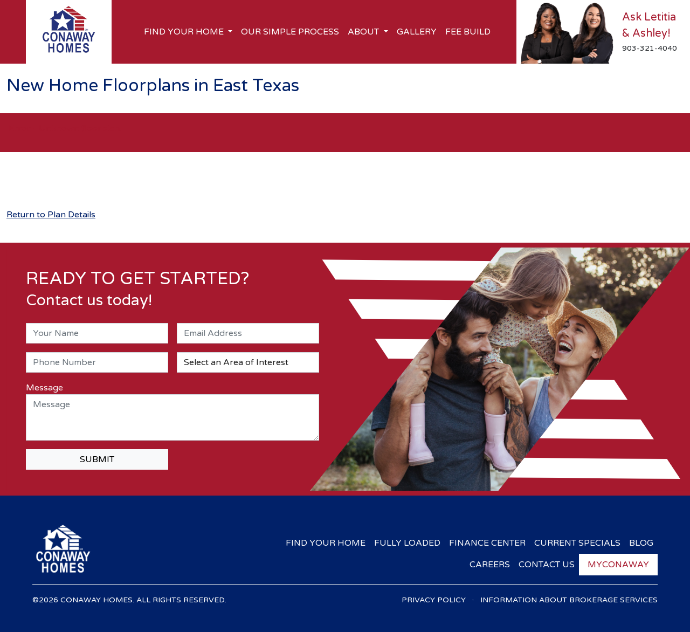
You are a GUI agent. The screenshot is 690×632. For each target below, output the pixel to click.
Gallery (417, 31)
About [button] (364, 31)
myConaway (618, 564)
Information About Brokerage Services (569, 599)
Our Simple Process (290, 31)
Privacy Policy (434, 599)
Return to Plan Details (50, 214)
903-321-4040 (649, 48)
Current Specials (577, 543)
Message (44, 387)
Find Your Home (325, 543)
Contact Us (547, 564)
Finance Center (487, 543)
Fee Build (468, 31)
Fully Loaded (407, 543)
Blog (641, 543)
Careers (490, 564)
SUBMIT (97, 459)
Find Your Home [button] (185, 31)
